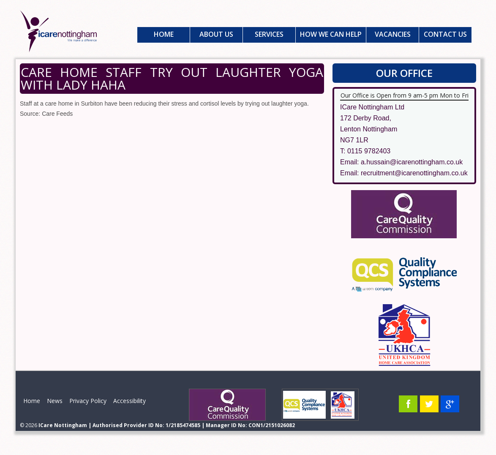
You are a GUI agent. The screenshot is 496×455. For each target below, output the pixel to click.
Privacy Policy (87, 401)
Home (164, 34)
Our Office (404, 73)
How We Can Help (331, 34)
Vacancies (393, 34)
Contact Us (445, 34)
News (55, 401)
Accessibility (129, 401)
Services (269, 34)
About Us (216, 34)
